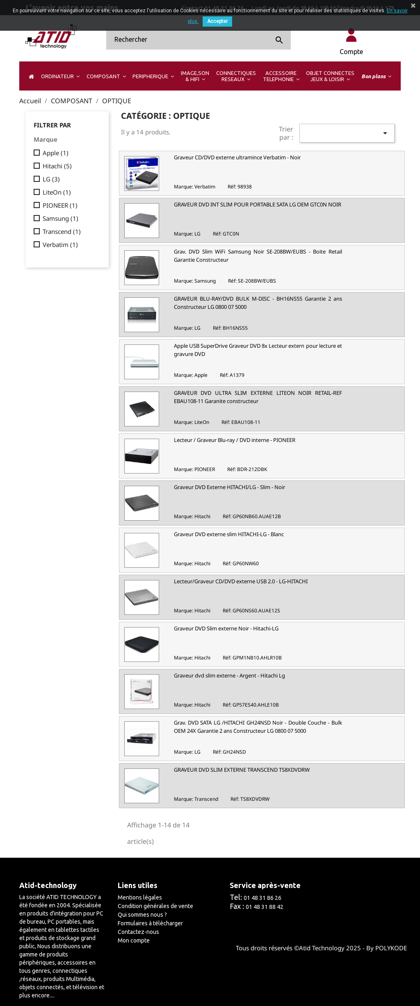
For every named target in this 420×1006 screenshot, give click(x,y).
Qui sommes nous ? (142, 914)
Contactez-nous (138, 932)
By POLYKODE (386, 948)
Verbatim (60, 244)
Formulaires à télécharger (150, 923)
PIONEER (60, 205)
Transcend (62, 231)
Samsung (60, 218)
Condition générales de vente (155, 906)
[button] (60, 76)
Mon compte (134, 940)
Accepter (217, 21)
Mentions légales (140, 897)
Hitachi (57, 166)
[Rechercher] (198, 39)
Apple (55, 153)
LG (51, 179)
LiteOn (57, 192)
